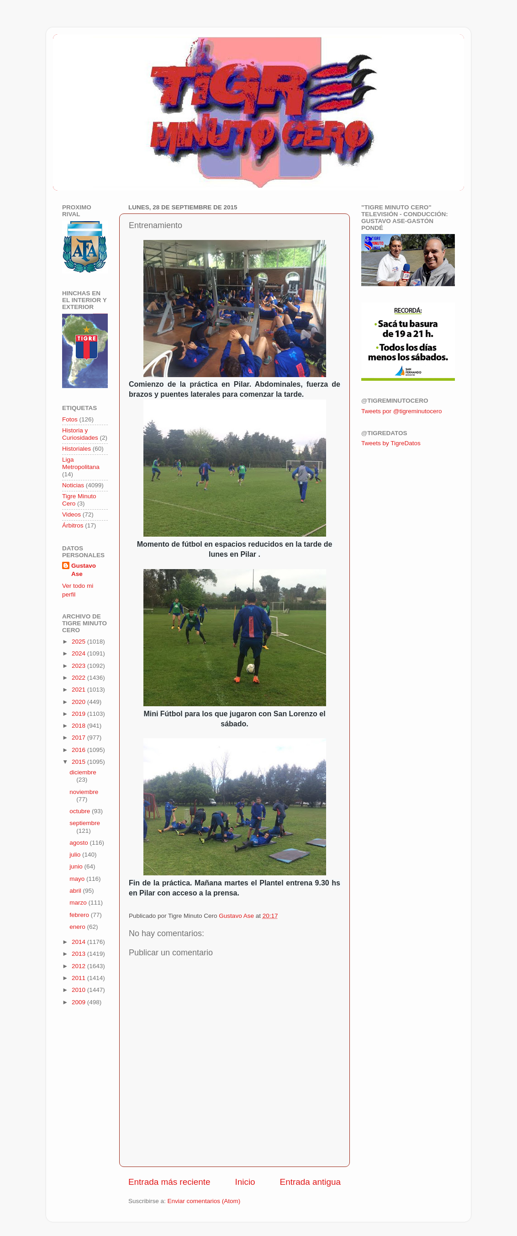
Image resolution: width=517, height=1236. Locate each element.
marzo (78, 902)
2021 (79, 689)
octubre (80, 811)
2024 (79, 653)
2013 (79, 953)
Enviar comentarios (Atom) (204, 1201)
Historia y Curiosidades (80, 434)
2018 (79, 725)
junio (76, 866)
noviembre (83, 791)
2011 (79, 978)
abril (76, 890)
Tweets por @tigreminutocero (401, 411)
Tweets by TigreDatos (391, 443)
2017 (79, 737)
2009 (79, 1002)
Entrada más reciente (169, 1182)
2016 (79, 749)
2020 (79, 701)
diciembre (82, 772)
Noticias (73, 485)
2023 (79, 665)
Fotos (70, 419)
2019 (79, 713)
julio (75, 854)
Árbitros (73, 525)
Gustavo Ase (83, 570)
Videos (71, 514)
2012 (79, 966)
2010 (79, 989)
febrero (80, 914)
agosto (79, 842)
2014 (79, 941)
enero (78, 926)
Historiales (76, 448)
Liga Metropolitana (81, 463)
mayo (77, 878)
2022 (79, 677)
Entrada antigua (310, 1182)
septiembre (84, 823)
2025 (79, 641)
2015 (79, 761)
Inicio (245, 1182)
